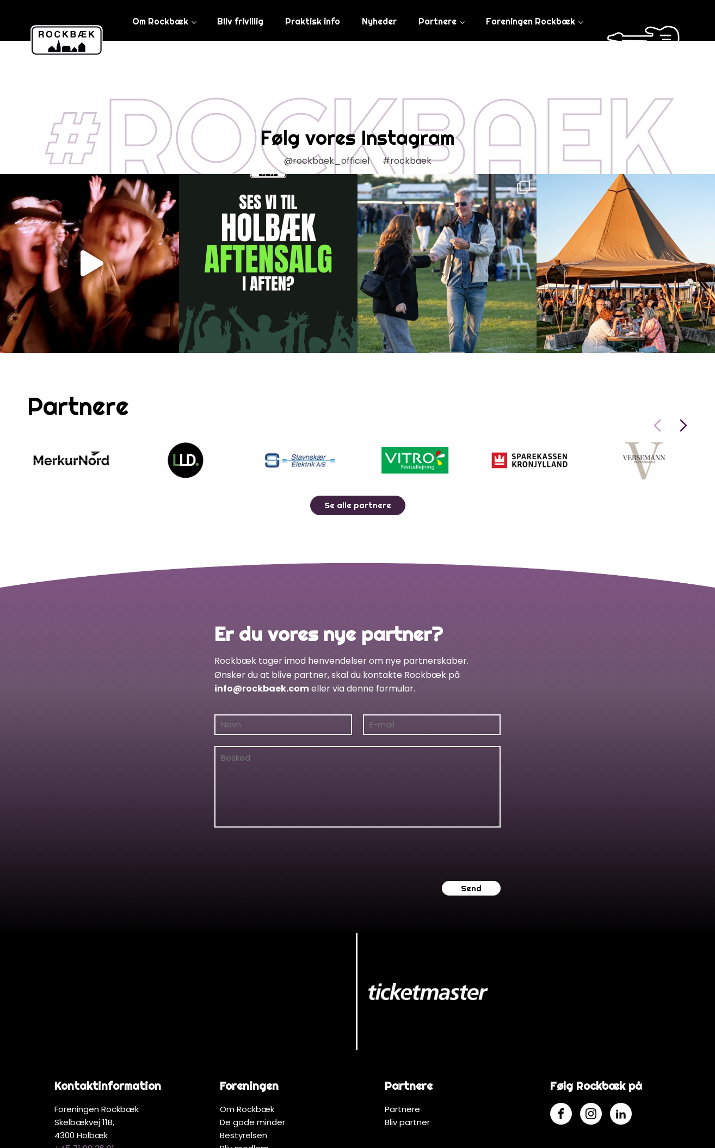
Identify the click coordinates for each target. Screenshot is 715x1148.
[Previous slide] (657, 425)
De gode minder (252, 1044)
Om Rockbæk (159, 21)
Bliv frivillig (240, 21)
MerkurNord (450, 1133)
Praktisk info (312, 21)
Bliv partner (407, 1044)
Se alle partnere (357, 505)
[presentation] (297, 854)
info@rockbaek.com (261, 688)
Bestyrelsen (243, 1057)
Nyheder (378, 21)
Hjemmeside (389, 1133)
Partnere (437, 21)
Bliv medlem (244, 1070)
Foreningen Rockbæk (529, 21)
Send (471, 888)
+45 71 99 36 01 (84, 1070)
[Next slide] (683, 425)
